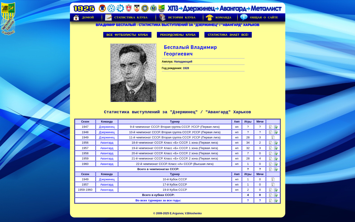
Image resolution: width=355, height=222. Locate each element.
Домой (83, 17)
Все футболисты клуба (127, 34)
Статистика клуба (125, 17)
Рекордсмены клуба (178, 34)
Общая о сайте (259, 17)
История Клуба (176, 17)
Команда (218, 17)
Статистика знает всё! (228, 34)
